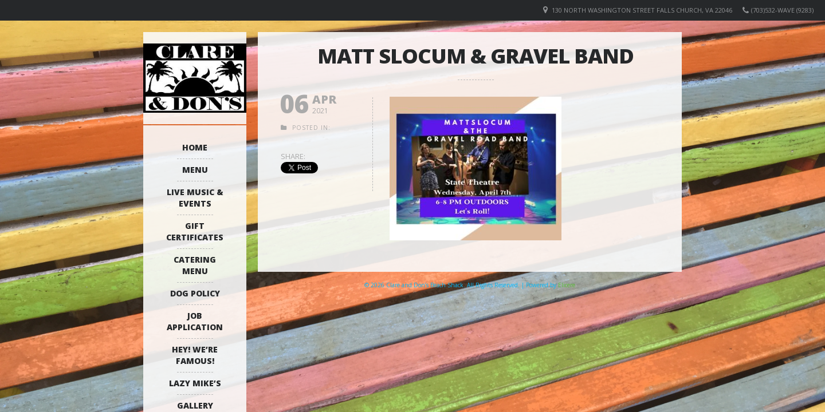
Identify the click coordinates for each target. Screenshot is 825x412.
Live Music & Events (195, 198)
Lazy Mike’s (195, 383)
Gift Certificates (194, 231)
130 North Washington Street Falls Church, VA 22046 (642, 10)
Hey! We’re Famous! (195, 355)
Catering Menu (195, 265)
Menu (195, 169)
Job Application (195, 321)
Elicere (566, 285)
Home (194, 147)
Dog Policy (195, 293)
